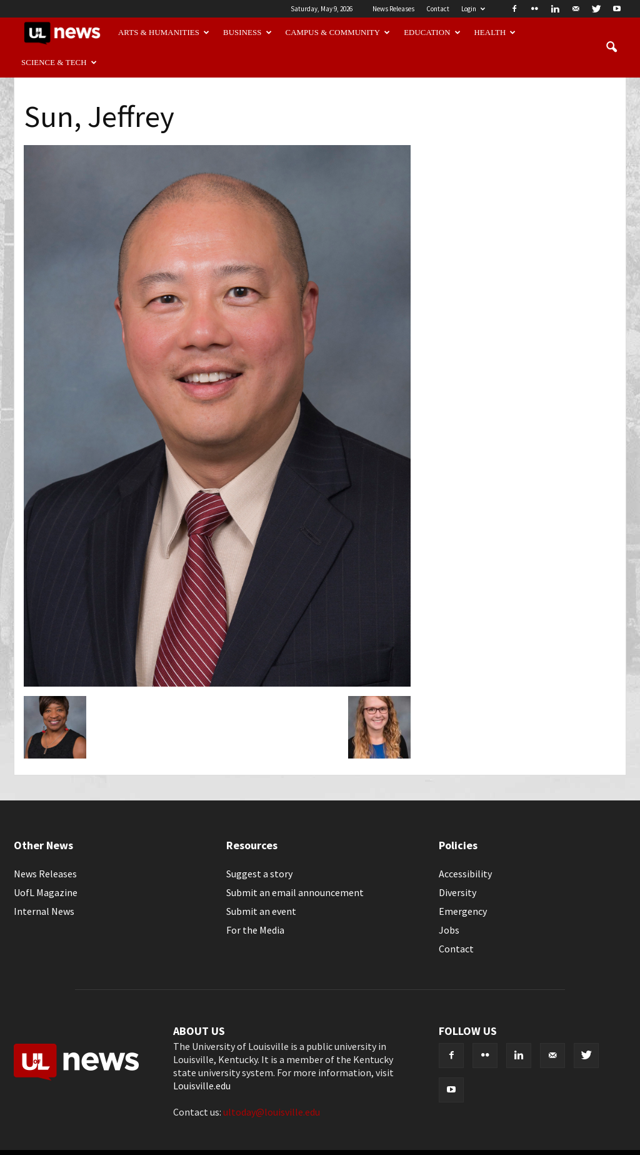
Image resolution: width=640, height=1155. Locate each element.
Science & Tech (59, 62)
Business (247, 32)
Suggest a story (259, 873)
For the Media (255, 930)
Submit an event (261, 911)
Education (432, 32)
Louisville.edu (202, 1085)
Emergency (463, 911)
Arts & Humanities (163, 32)
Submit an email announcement (295, 892)
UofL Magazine (46, 892)
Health (495, 32)
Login (473, 8)
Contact (437, 8)
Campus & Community (338, 32)
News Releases (393, 8)
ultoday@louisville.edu (271, 1112)
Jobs (449, 930)
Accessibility (465, 873)
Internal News (44, 911)
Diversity (457, 892)
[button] (611, 48)
